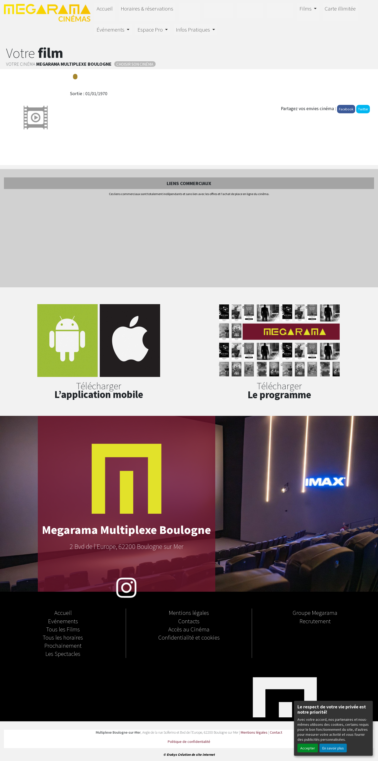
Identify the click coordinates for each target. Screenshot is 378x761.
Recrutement (315, 621)
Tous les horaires (63, 637)
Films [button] (306, 8)
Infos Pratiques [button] (193, 29)
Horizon (218, 10)
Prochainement (63, 645)
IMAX (189, 11)
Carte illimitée (340, 8)
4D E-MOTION (250, 10)
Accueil (105, 8)
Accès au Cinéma (188, 629)
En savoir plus (333, 747)
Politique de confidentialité (189, 741)
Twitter (363, 109)
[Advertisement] (189, 242)
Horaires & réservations (147, 8)
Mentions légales (189, 612)
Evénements (63, 621)
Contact (276, 732)
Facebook (346, 109)
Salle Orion (280, 10)
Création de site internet (196, 754)
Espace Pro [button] (151, 29)
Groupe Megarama (315, 612)
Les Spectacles (62, 653)
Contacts (189, 621)
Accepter (307, 747)
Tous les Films (63, 629)
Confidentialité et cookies (189, 637)
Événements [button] (111, 29)
